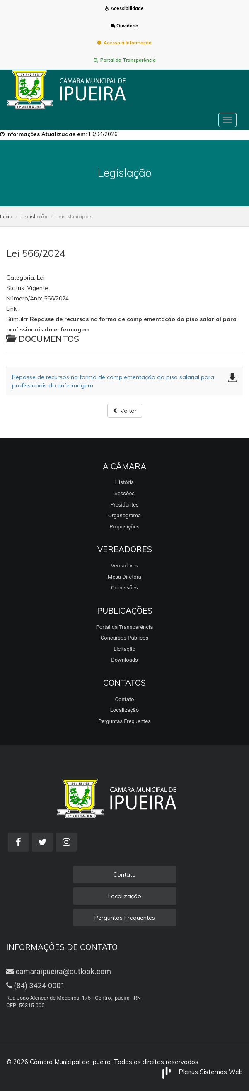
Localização (124, 710)
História (124, 482)
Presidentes (124, 505)
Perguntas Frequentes (124, 721)
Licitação (124, 649)
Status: (15, 288)
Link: (12, 308)
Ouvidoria (124, 26)
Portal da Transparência (125, 60)
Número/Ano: (24, 298)
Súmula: (17, 319)
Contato (124, 699)
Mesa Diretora (124, 577)
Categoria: (20, 277)
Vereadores (124, 566)
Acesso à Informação (124, 43)
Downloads (124, 660)
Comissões (124, 587)
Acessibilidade (124, 8)
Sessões (124, 493)
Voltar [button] (125, 410)
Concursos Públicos (124, 638)
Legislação (34, 216)
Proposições (124, 527)
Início (6, 216)
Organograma (124, 515)
